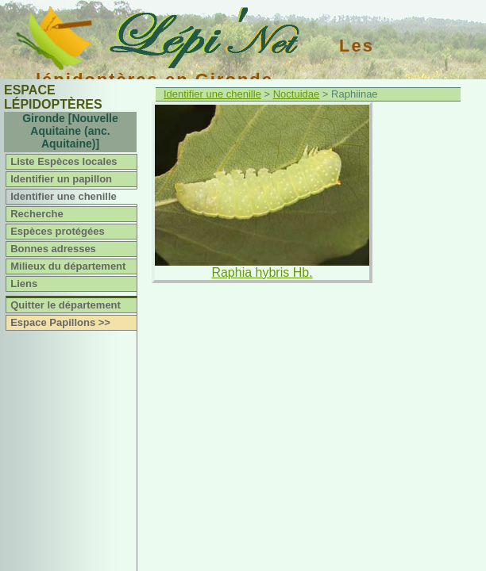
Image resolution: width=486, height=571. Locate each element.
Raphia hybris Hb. (261, 272)
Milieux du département (67, 266)
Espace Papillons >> (60, 322)
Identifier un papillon (61, 179)
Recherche (36, 214)
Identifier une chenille (63, 196)
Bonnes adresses (53, 249)
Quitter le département (65, 305)
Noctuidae (296, 94)
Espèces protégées (57, 231)
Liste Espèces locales (63, 161)
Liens (23, 283)
